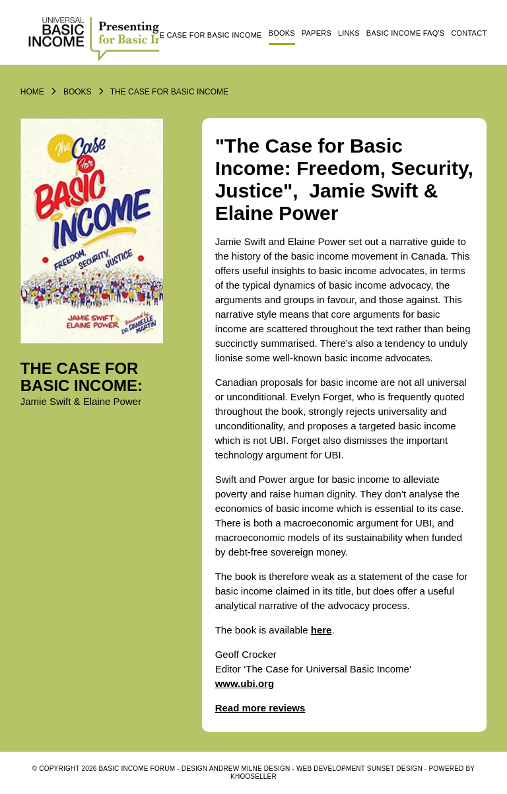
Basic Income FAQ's (405, 33)
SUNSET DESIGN (394, 768)
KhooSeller (253, 776)
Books (282, 33)
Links (349, 33)
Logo (89, 38)
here (321, 629)
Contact (469, 33)
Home (32, 91)
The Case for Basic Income (206, 35)
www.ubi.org (244, 683)
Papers (316, 33)
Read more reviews (260, 707)
